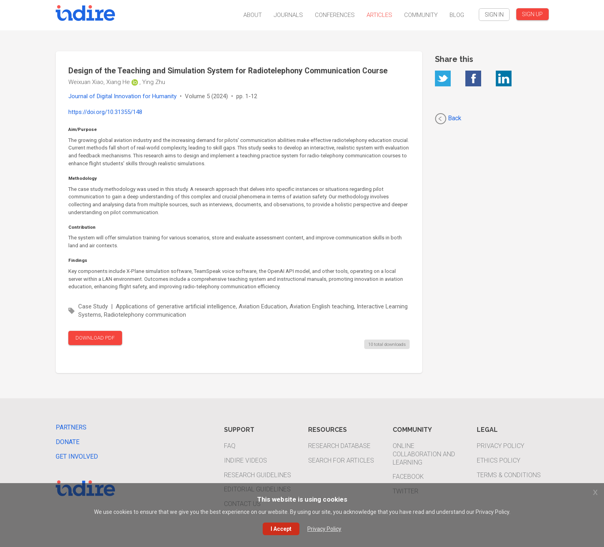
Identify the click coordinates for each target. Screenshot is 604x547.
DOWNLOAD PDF (95, 338)
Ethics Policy (498, 460)
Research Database (339, 446)
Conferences (335, 15)
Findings (77, 260)
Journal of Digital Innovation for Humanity (122, 96)
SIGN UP (532, 14)
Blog (457, 15)
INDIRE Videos (245, 460)
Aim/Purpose (82, 129)
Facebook (408, 476)
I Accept (281, 529)
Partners (71, 427)
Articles (379, 15)
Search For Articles (341, 460)
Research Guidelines (257, 475)
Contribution (82, 227)
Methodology (82, 178)
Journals (288, 15)
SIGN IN (494, 14)
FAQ (229, 446)
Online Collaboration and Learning (424, 454)
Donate (67, 442)
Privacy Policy (500, 446)
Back (448, 118)
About (252, 15)
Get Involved (77, 456)
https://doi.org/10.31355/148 (105, 112)
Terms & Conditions (509, 475)
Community (421, 15)
